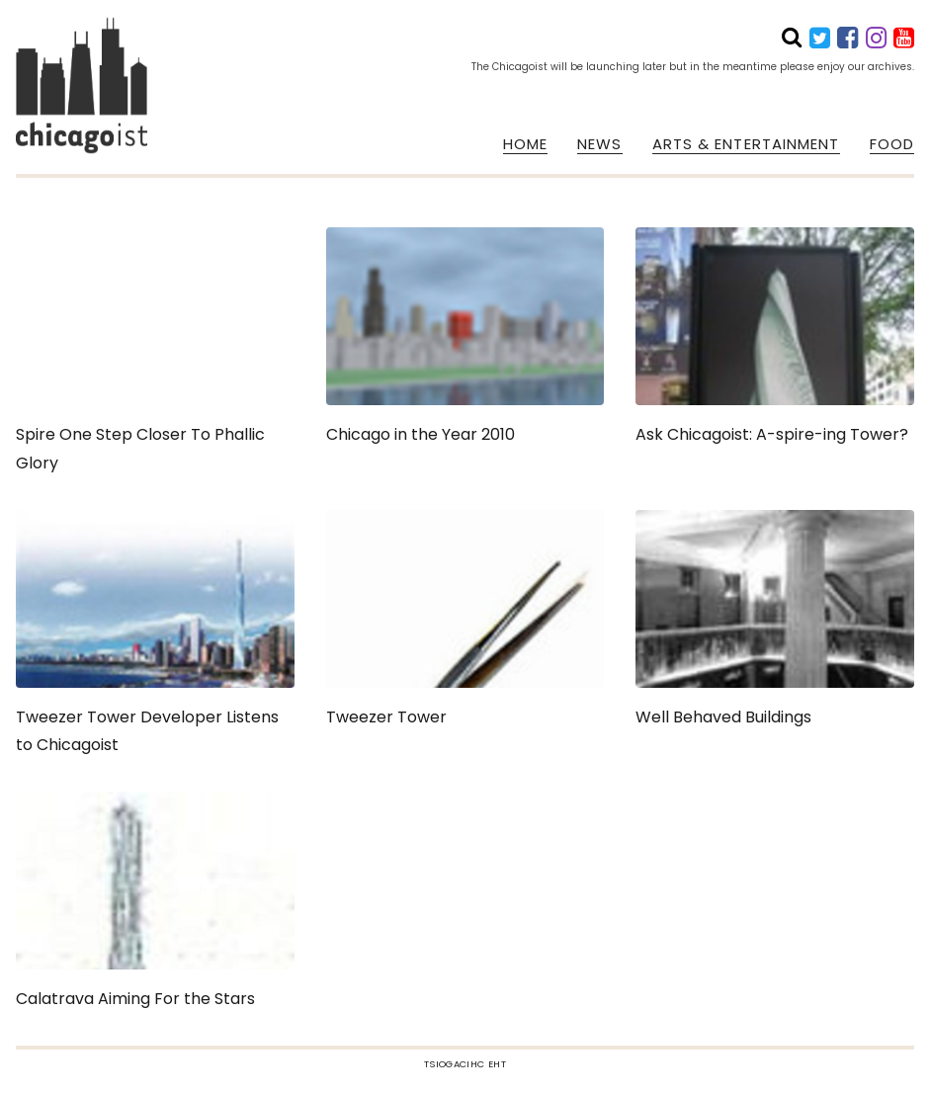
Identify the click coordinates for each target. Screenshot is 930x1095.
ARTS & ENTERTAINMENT (746, 144)
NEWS (599, 144)
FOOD (892, 144)
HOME (525, 144)
